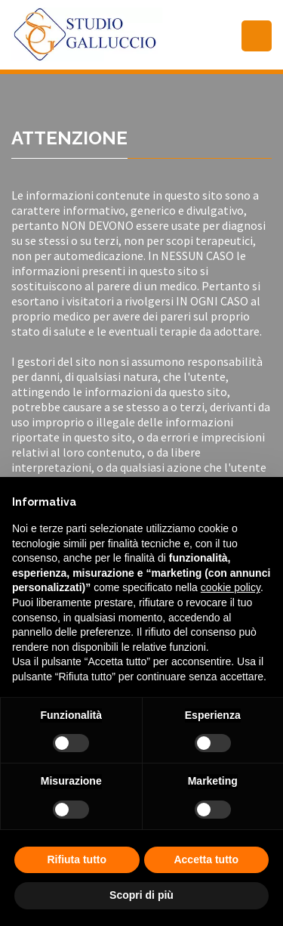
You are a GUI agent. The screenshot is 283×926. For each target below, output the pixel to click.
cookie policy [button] (230, 587)
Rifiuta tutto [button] (76, 859)
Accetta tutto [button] (206, 859)
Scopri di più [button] (141, 895)
